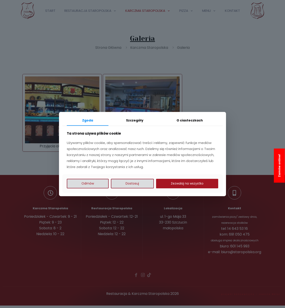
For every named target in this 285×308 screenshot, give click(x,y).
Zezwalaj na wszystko (187, 183)
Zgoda (87, 120)
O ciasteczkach (190, 120)
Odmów (87, 183)
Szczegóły (134, 120)
